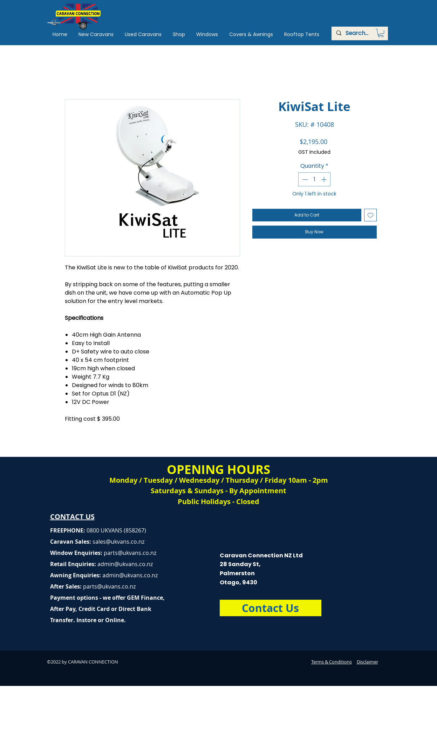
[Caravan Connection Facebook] (365, 723)
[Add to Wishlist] (370, 215)
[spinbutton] (314, 179)
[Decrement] (304, 179)
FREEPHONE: (68, 530)
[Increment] (324, 179)
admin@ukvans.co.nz (125, 564)
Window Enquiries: (77, 553)
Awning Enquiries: (104, 575)
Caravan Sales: (78, 541)
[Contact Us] (270, 608)
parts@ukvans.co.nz (130, 553)
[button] (381, 33)
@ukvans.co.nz (125, 541)
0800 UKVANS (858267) (116, 530)
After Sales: (66, 586)
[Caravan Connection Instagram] (379, 723)
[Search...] (359, 33)
